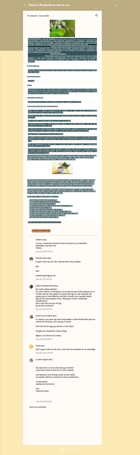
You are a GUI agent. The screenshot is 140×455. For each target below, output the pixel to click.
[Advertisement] (110, 42)
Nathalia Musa (41, 258)
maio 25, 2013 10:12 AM (44, 252)
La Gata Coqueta (42, 360)
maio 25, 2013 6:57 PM (44, 309)
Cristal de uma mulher (44, 316)
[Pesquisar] (115, 6)
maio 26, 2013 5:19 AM (44, 402)
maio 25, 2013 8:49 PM (44, 339)
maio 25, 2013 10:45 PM (44, 353)
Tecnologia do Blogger (70, 449)
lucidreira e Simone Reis (41, 231)
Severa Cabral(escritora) (45, 286)
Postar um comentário (37, 407)
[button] (96, 15)
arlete (38, 346)
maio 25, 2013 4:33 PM (44, 279)
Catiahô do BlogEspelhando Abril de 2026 (48, 5)
